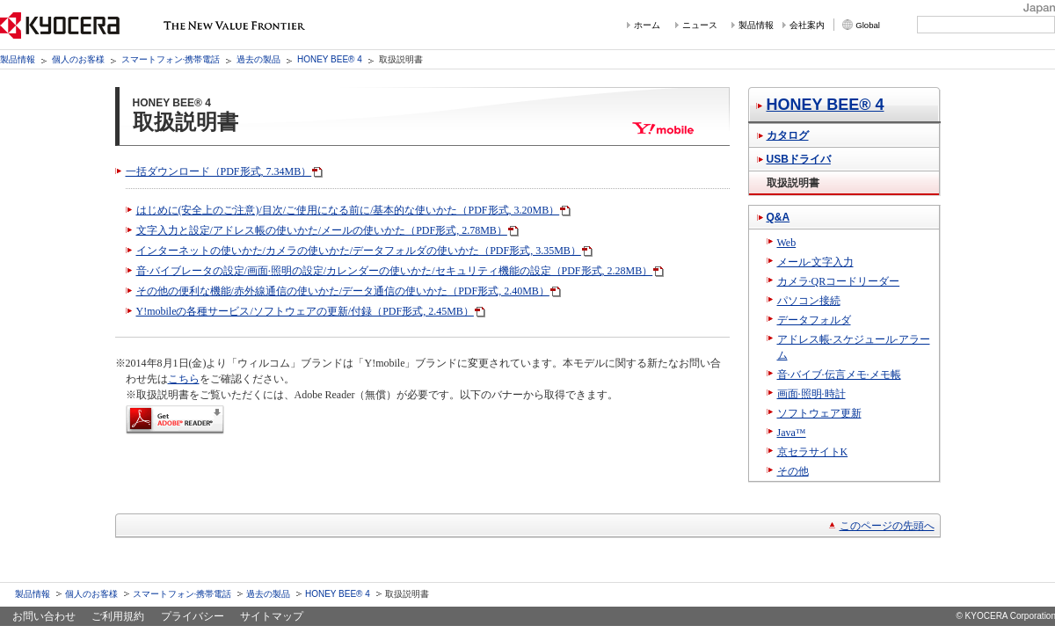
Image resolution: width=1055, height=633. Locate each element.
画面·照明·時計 (811, 394)
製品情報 (756, 25)
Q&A (778, 217)
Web (787, 242)
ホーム (647, 25)
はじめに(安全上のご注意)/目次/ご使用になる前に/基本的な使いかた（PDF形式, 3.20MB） (348, 210)
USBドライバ (799, 159)
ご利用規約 (117, 616)
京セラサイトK (812, 452)
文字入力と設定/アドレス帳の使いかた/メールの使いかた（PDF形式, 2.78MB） (321, 230)
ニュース (699, 25)
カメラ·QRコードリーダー (838, 281)
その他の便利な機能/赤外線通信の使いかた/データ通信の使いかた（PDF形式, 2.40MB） (342, 291)
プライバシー (192, 616)
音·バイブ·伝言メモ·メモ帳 (839, 374)
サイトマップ (271, 616)
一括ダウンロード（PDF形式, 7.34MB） (219, 171)
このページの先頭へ (887, 526)
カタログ (788, 135)
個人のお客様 (78, 59)
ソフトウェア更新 (819, 413)
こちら (184, 379)
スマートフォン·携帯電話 (171, 59)
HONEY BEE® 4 (329, 59)
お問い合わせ (44, 616)
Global (867, 25)
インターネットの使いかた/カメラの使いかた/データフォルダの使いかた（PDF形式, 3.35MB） (358, 250)
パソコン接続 (808, 301)
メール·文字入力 (815, 262)
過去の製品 (258, 59)
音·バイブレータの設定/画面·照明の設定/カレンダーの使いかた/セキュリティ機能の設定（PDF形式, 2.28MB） (394, 271)
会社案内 (807, 25)
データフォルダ (814, 320)
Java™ (791, 432)
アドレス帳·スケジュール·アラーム (853, 347)
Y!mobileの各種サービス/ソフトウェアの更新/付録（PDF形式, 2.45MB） (305, 311)
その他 (793, 471)
